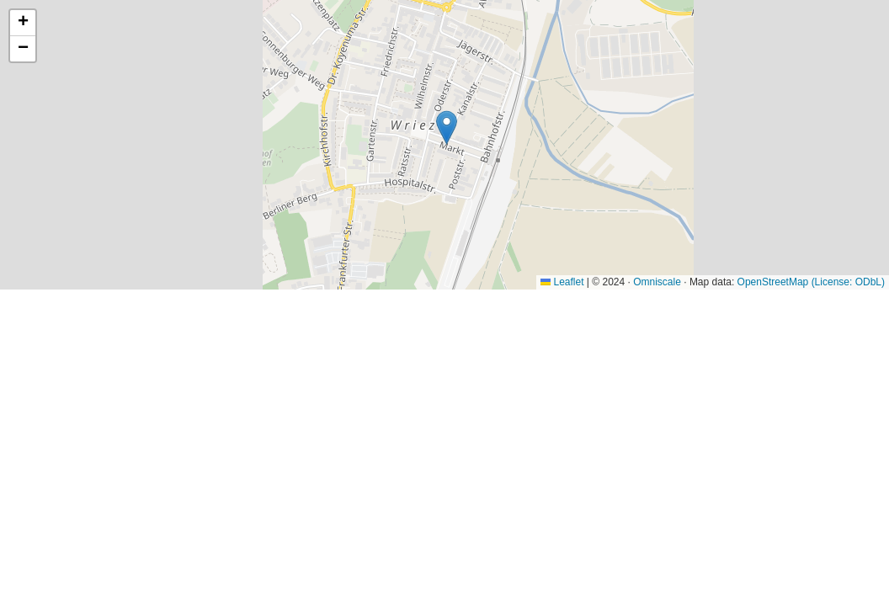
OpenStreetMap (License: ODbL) (811, 282)
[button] (446, 127)
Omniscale (657, 282)
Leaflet (561, 282)
